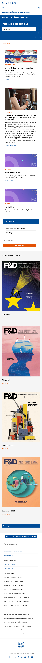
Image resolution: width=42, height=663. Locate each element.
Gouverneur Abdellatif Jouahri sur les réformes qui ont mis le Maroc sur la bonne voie (20, 117)
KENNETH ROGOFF (10, 180)
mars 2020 (8, 204)
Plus (6, 526)
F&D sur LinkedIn (9, 569)
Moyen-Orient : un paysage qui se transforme (19, 69)
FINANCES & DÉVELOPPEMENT (15, 17)
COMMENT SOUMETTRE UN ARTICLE (13, 552)
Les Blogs (9, 233)
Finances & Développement (15, 228)
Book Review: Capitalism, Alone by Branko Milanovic (19, 211)
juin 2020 (8, 169)
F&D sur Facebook (9, 565)
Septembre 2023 (10, 65)
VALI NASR (7, 80)
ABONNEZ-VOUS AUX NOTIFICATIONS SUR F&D (21, 536)
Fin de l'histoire (11, 207)
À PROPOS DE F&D (9, 548)
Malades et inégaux (13, 172)
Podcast (8, 112)
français (6, 43)
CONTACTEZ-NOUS (9, 556)
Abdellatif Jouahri (10, 146)
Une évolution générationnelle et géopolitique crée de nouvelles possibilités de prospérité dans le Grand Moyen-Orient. (21, 75)
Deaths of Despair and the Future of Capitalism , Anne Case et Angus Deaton (21, 176)
